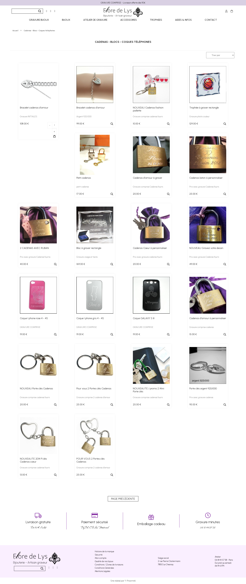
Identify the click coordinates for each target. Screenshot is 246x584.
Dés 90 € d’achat (38, 520)
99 (80, 123)
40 (24, 264)
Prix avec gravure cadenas (201, 397)
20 (137, 193)
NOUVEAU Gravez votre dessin (206, 248)
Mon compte (100, 558)
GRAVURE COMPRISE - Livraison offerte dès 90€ (123, 2)
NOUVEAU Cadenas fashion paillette (148, 109)
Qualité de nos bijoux (104, 561)
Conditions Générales (104, 568)
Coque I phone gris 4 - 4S (90, 318)
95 (193, 404)
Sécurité (98, 554)
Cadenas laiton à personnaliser (206, 177)
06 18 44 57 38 (208, 520)
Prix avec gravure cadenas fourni (147, 257)
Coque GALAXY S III (143, 318)
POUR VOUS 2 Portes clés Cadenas (90, 460)
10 (136, 123)
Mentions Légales (102, 571)
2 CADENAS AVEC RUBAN (34, 248)
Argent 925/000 (83, 116)
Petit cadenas (83, 177)
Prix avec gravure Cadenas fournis (35, 257)
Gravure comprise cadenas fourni (148, 116)
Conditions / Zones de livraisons (109, 564)
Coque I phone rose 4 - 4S (34, 318)
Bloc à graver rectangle (88, 248)
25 (193, 193)
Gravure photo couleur (199, 116)
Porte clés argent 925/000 (203, 388)
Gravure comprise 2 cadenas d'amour (93, 397)
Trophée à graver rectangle (204, 107)
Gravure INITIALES (28, 116)
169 (80, 264)
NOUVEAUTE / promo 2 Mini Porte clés (148, 390)
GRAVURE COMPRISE (30, 327)
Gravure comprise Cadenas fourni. (148, 186)
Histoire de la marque (104, 551)
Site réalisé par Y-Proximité (123, 580)
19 (23, 334)
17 (80, 193)
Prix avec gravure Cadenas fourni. (204, 186)
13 (23, 474)
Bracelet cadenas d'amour (34, 107)
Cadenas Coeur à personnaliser (150, 248)
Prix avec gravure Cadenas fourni (204, 257)
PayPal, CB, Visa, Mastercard (95, 520)
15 (193, 334)
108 (24, 123)
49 (193, 264)
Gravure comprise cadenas (201, 327)
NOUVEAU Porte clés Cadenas (36, 388)
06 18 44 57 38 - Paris (224, 560)
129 (193, 123)
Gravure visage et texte (87, 257)
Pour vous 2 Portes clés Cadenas (93, 388)
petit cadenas (82, 186)
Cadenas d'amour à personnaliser (207, 318)
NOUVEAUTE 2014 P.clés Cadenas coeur (33, 460)
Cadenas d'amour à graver (147, 177)
